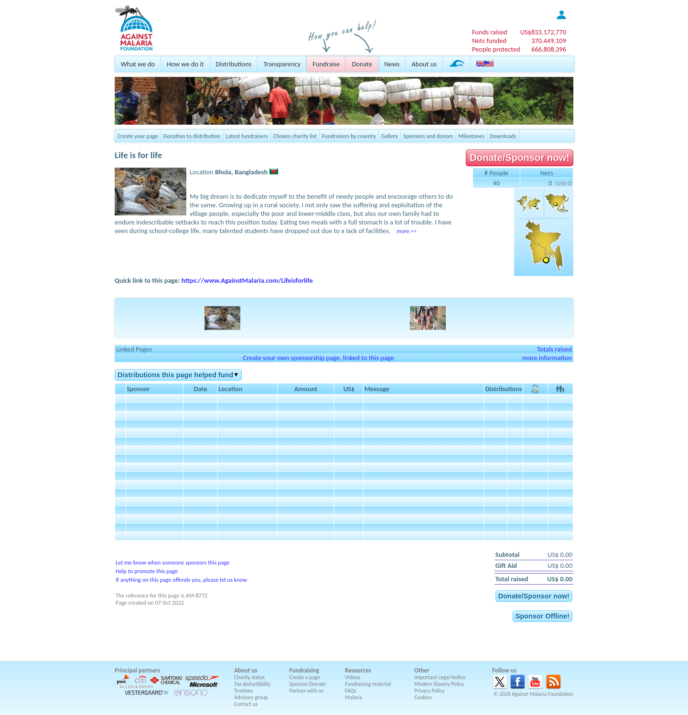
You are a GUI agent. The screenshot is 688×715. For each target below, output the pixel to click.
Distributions (234, 64)
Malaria (353, 697)
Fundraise (326, 64)
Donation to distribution (192, 135)
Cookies (423, 697)
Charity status (249, 677)
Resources (358, 670)
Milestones (471, 135)
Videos (352, 677)
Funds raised (489, 32)
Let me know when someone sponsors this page (172, 562)
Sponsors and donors (428, 135)
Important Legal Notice (439, 677)
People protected (496, 49)
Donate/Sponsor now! (520, 157)
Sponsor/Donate (308, 684)
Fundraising (304, 670)
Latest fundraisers (247, 135)
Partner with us (307, 690)
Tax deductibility (252, 684)
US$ (543, 32)
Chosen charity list (295, 135)
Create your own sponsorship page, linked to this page (318, 357)
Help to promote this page (147, 571)
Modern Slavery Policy (439, 684)
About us (423, 64)
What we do (138, 64)
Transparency (282, 64)
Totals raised (554, 349)
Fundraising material (368, 684)
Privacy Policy (429, 690)
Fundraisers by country (349, 135)
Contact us (246, 704)
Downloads (503, 135)
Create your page (138, 135)
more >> (406, 231)
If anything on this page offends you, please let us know (181, 579)
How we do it (185, 64)
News (391, 64)
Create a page (305, 677)
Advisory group (251, 697)
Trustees (243, 690)
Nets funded (489, 40)
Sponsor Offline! (543, 616)
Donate (362, 64)
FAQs (350, 690)
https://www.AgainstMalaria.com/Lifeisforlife (247, 280)
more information (547, 357)
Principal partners (137, 670)
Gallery (389, 135)
